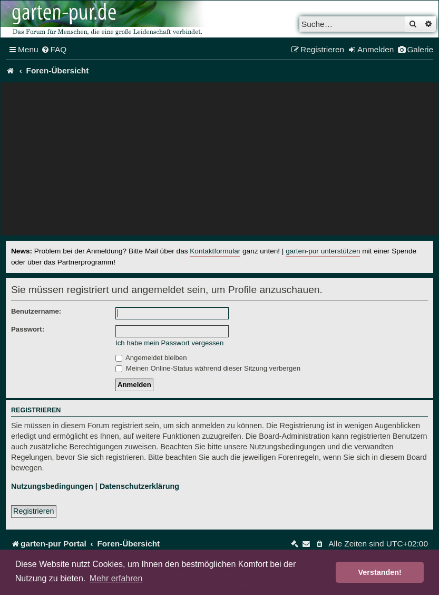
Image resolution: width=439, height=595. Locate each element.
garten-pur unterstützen (323, 251)
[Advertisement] (219, 161)
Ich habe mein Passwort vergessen (169, 343)
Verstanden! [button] (380, 572)
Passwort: (27, 329)
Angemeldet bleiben (151, 358)
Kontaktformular (215, 251)
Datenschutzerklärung (139, 486)
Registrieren (33, 511)
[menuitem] (54, 50)
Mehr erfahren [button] (116, 578)
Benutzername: (36, 311)
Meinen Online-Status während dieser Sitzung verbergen (207, 368)
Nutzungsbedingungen (52, 486)
